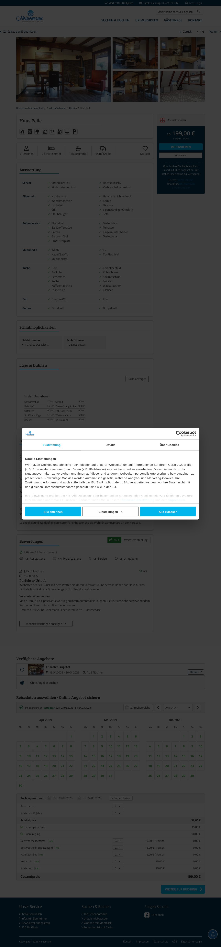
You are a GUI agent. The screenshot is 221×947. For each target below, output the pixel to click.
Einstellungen (111, 511)
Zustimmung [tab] (52, 445)
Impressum (176, 500)
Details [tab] (111, 445)
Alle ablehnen (53, 511)
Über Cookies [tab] (169, 445)
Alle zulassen (168, 511)
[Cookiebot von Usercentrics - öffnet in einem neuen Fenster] (179, 433)
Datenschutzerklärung (137, 500)
